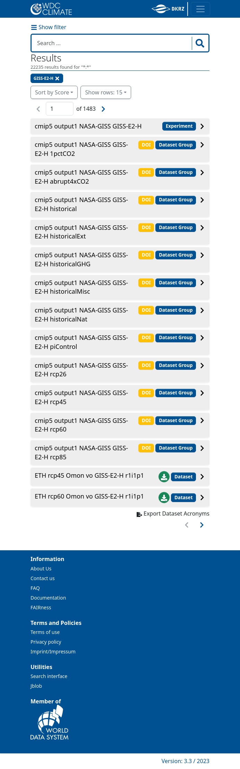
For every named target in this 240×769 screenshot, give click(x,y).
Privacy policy (46, 641)
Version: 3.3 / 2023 (185, 761)
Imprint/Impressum (53, 651)
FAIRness (41, 607)
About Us (41, 568)
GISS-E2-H (47, 78)
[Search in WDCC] (112, 43)
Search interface (49, 676)
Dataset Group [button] (175, 145)
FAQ (35, 588)
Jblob (36, 686)
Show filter (48, 27)
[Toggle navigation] (200, 9)
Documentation (48, 597)
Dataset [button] (183, 477)
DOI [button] (146, 145)
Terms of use (45, 632)
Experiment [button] (179, 126)
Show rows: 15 (103, 92)
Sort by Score (52, 92)
